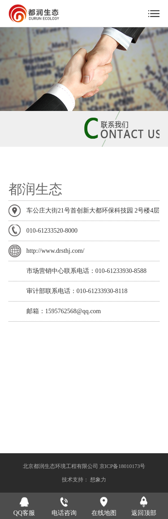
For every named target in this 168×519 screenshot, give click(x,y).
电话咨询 (64, 513)
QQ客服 (24, 513)
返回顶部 (143, 513)
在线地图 (103, 513)
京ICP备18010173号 (122, 466)
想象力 (98, 479)
